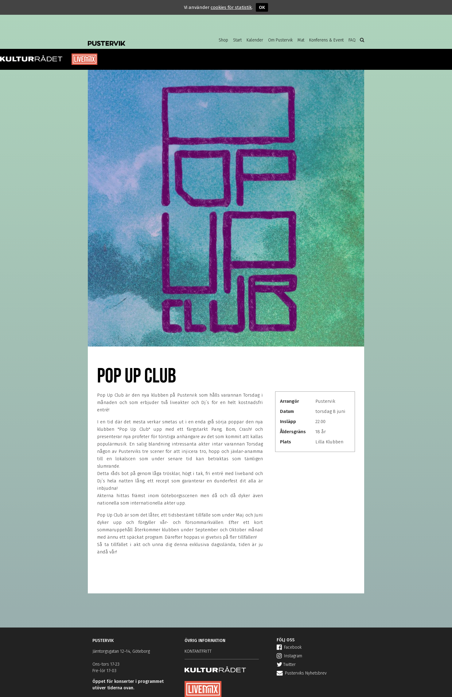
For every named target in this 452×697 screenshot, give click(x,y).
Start (237, 40)
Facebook (289, 647)
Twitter (286, 664)
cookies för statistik (231, 7)
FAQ (352, 40)
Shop (223, 40)
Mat (301, 40)
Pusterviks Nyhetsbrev (302, 673)
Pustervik (137, 38)
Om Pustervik (280, 40)
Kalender (255, 40)
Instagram (289, 656)
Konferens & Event (326, 40)
